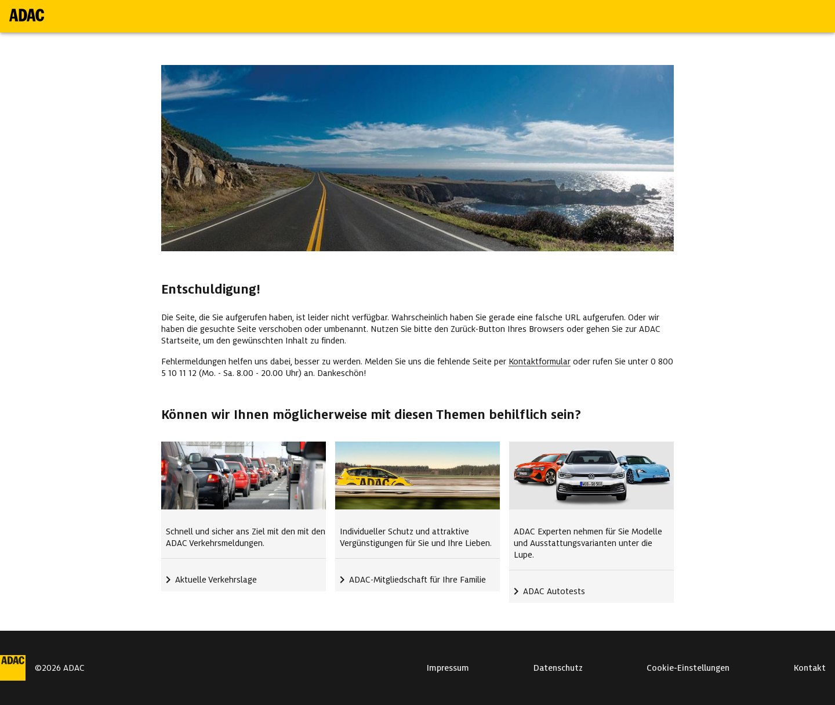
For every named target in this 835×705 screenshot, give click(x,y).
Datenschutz (558, 668)
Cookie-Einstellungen (688, 668)
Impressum (448, 668)
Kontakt (810, 668)
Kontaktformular (540, 361)
